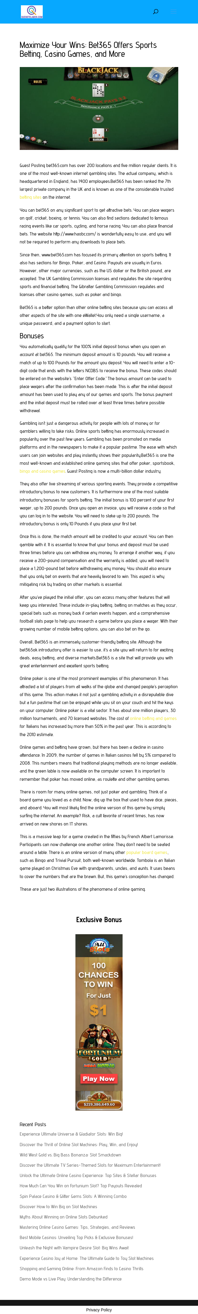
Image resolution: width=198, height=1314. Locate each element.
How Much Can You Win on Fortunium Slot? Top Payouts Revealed (81, 1185)
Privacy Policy (99, 1310)
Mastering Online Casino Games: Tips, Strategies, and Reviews (77, 1227)
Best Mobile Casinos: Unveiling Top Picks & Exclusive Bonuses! (76, 1237)
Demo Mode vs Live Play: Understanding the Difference (71, 1279)
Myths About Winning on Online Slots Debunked (64, 1217)
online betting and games (153, 718)
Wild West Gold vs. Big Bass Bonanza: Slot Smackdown (70, 1155)
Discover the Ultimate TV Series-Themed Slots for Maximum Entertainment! (90, 1165)
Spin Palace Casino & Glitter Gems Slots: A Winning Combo (73, 1196)
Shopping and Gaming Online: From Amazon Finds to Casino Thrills (81, 1268)
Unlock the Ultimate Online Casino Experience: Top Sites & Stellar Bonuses (88, 1175)
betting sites (31, 197)
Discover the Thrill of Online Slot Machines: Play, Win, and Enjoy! (79, 1144)
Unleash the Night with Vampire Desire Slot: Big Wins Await (74, 1248)
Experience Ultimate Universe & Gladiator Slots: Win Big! (71, 1134)
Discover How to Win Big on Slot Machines (58, 1206)
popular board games (146, 852)
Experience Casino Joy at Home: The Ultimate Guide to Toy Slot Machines (87, 1258)
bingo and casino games (42, 471)
